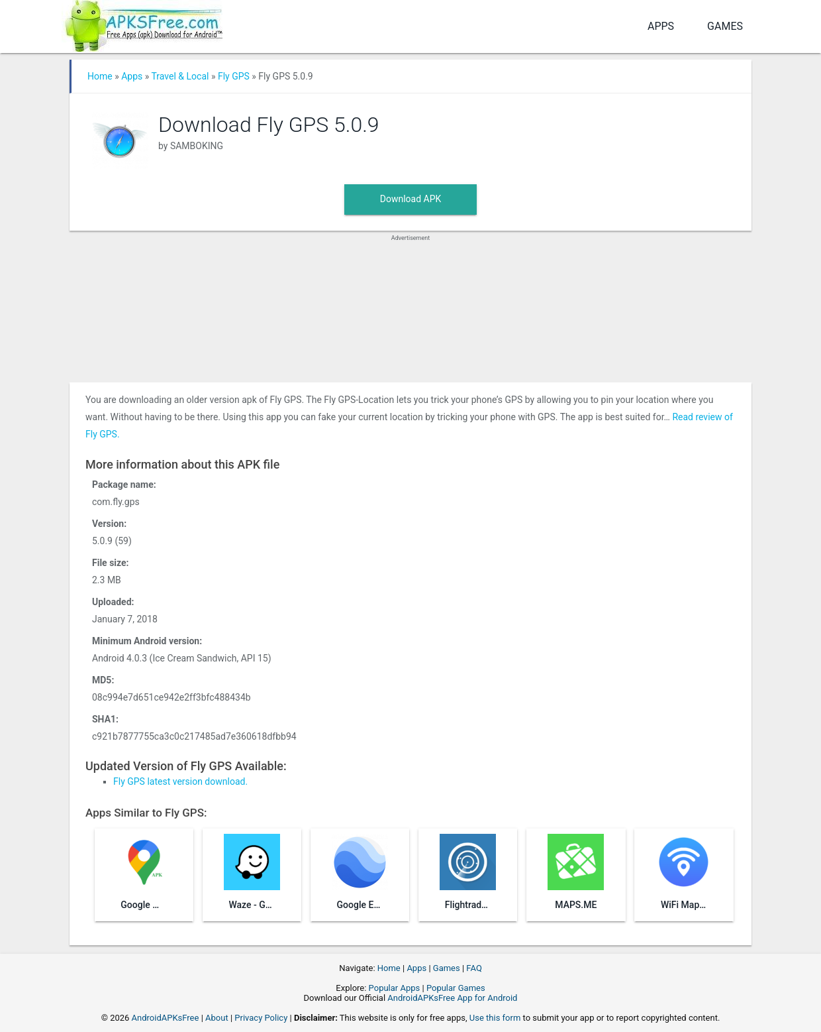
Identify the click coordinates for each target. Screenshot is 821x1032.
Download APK (411, 199)
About (216, 1018)
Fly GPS (234, 76)
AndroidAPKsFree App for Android (452, 998)
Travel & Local (180, 76)
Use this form (495, 1018)
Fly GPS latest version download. (180, 781)
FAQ (473, 968)
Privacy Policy (260, 1018)
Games (725, 26)
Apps (661, 26)
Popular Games (455, 988)
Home (100, 76)
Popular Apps (394, 988)
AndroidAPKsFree (165, 1018)
